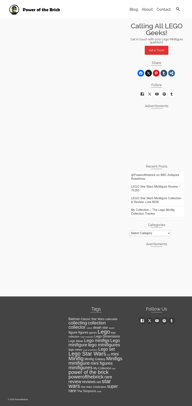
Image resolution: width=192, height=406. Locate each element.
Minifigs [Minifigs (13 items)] (114, 358)
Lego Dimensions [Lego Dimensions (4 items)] (107, 336)
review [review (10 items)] (74, 381)
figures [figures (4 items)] (83, 332)
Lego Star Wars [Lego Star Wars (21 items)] (87, 354)
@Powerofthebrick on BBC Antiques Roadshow (155, 176)
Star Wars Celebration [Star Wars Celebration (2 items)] (93, 386)
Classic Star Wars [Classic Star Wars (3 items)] (92, 319)
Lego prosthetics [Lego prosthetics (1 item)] (90, 350)
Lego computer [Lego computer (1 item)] (86, 337)
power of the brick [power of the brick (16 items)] (88, 372)
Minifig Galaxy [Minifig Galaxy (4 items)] (94, 359)
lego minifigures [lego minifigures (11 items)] (104, 344)
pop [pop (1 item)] (114, 368)
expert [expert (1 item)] (111, 328)
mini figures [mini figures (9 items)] (102, 363)
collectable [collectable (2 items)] (111, 319)
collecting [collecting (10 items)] (77, 322)
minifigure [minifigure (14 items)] (79, 363)
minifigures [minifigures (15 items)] (80, 367)
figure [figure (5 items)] (72, 332)
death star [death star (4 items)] (100, 327)
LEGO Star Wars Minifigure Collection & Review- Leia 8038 (156, 200)
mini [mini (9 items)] (115, 354)
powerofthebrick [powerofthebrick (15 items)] (86, 377)
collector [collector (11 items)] (77, 327)
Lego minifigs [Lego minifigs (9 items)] (97, 340)
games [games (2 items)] (93, 332)
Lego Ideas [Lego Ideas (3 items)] (75, 341)
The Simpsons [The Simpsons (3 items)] (86, 391)
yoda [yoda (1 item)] (99, 391)
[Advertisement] (156, 134)
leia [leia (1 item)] (108, 355)
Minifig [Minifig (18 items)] (76, 358)
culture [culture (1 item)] (89, 328)
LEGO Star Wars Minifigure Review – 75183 (155, 188)
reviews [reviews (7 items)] (89, 382)
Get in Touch (156, 50)
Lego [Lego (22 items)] (104, 332)
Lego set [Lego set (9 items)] (106, 349)
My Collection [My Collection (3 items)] (102, 368)
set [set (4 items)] (99, 382)
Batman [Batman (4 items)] (74, 319)
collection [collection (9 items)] (97, 322)
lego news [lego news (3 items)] (75, 349)
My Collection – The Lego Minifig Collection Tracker (153, 211)
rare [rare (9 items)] (108, 376)
